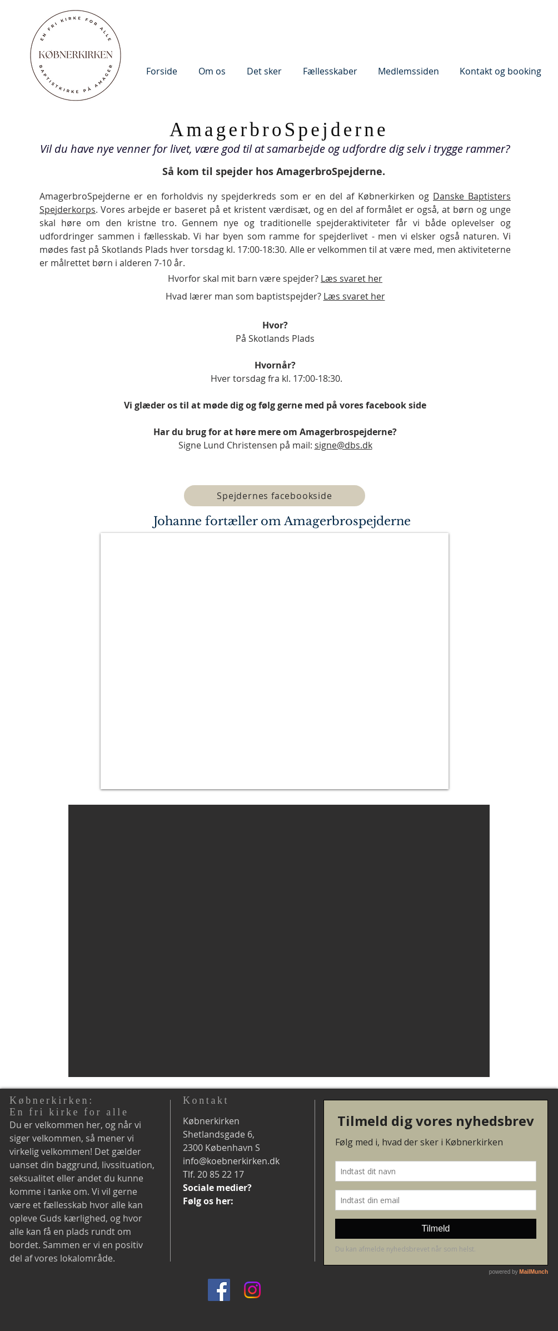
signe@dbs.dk (343, 445)
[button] (212, 71)
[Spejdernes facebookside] (274, 495)
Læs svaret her (351, 278)
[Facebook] (219, 1290)
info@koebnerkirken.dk (231, 1161)
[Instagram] (252, 1290)
